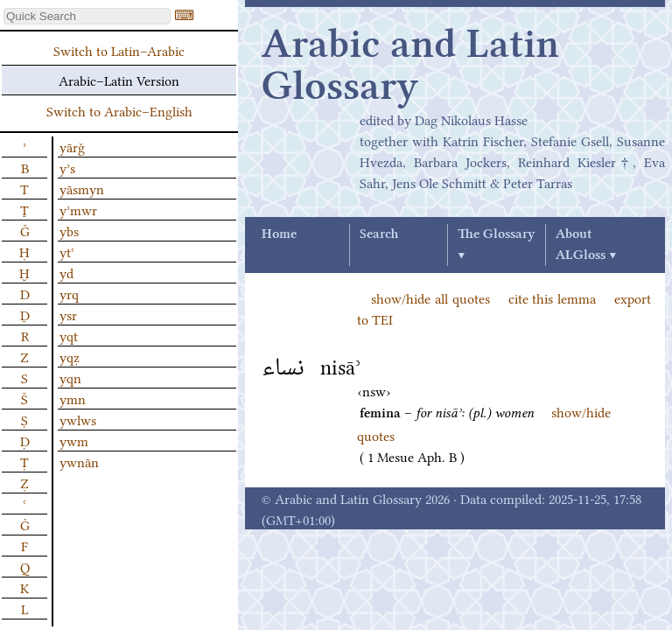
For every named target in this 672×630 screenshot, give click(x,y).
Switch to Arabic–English (119, 110)
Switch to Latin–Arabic (119, 50)
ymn (73, 398)
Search (379, 234)
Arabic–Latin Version (119, 79)
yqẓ (70, 356)
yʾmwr (78, 209)
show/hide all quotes (430, 297)
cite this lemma (552, 297)
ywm (74, 440)
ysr (68, 314)
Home (279, 234)
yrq (69, 293)
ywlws (78, 419)
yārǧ (72, 146)
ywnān (79, 461)
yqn (70, 377)
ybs (69, 230)
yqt (69, 335)
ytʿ (67, 251)
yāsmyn (82, 188)
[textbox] (87, 16)
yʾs (67, 167)
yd (67, 272)
